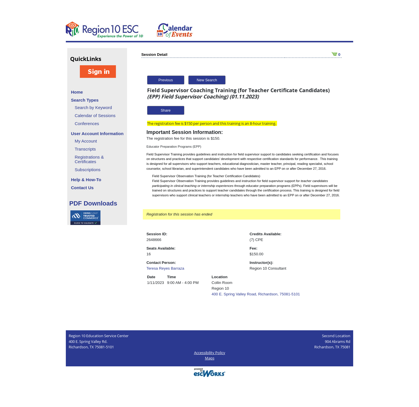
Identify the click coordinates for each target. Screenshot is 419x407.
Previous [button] (165, 80)
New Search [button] (207, 80)
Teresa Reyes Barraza (165, 268)
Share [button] (166, 110)
